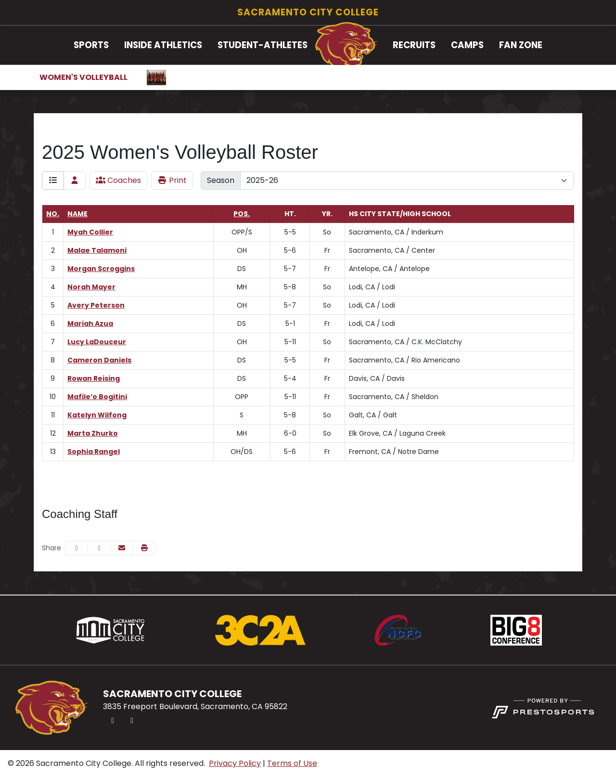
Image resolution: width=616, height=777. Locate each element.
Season (220, 180)
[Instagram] (131, 720)
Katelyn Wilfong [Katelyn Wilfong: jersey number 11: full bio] (97, 415)
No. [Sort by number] (52, 214)
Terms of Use (292, 763)
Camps (467, 45)
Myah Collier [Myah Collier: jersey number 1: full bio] (90, 232)
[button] (91, 45)
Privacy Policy (235, 763)
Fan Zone (520, 45)
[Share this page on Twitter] (99, 548)
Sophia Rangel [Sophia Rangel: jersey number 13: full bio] (93, 451)
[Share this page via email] (121, 548)
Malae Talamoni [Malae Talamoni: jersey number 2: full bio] (97, 250)
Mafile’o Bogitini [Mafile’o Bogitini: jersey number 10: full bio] (97, 396)
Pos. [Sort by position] (241, 214)
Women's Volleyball (83, 77)
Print (172, 180)
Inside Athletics (163, 45)
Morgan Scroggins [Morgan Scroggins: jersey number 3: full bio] (101, 268)
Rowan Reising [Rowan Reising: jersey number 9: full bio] (93, 378)
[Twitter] (112, 720)
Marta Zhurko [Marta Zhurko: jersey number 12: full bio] (92, 433)
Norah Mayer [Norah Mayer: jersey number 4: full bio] (91, 287)
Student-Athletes (263, 45)
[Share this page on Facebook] (76, 548)
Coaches (118, 180)
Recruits (414, 45)
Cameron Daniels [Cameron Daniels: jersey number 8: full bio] (99, 360)
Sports (91, 45)
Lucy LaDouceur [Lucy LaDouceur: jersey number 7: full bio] (96, 342)
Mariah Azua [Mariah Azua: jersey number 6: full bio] (90, 323)
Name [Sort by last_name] (77, 214)
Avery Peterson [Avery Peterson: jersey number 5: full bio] (96, 305)
